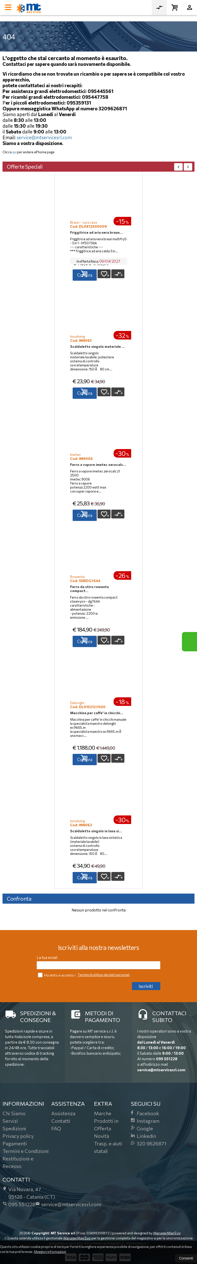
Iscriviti (146, 986)
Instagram (145, 1121)
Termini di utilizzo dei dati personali (103, 975)
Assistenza (63, 1113)
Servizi (10, 1121)
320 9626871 (148, 1143)
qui (14, 152)
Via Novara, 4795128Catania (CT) (29, 1193)
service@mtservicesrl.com (44, 137)
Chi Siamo (14, 1113)
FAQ (56, 1128)
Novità (101, 1136)
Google (142, 1128)
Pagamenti (15, 1143)
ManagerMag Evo (167, 1233)
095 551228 (166, 1058)
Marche (102, 1113)
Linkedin (143, 1136)
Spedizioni (14, 1128)
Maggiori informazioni (50, 1252)
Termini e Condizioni (26, 1151)
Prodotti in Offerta (106, 1124)
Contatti (60, 1121)
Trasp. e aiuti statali (108, 1147)
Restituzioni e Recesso (18, 1162)
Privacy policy (18, 1136)
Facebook (145, 1113)
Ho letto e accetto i (57, 975)
